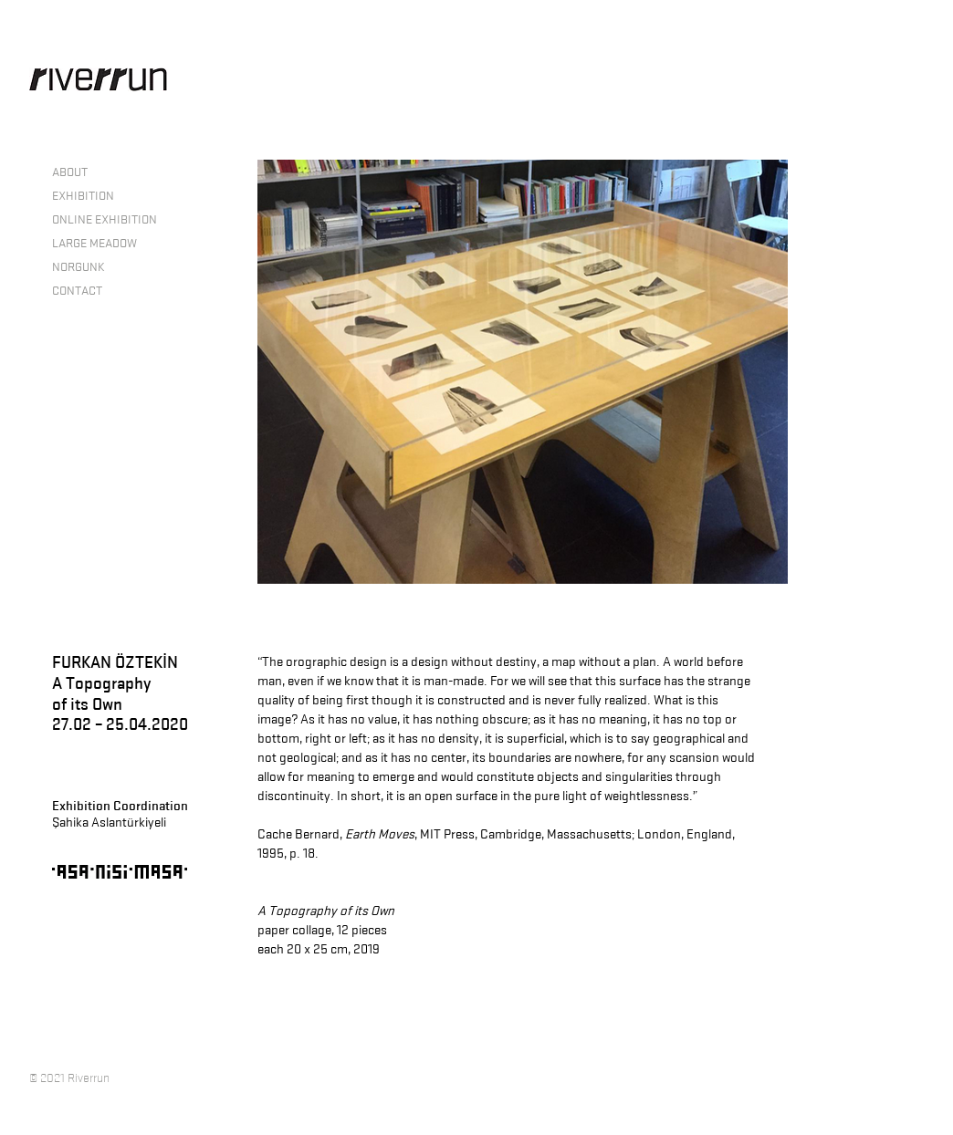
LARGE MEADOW (94, 242)
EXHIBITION (83, 195)
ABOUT (70, 171)
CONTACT (77, 290)
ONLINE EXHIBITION (104, 219)
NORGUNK (78, 266)
